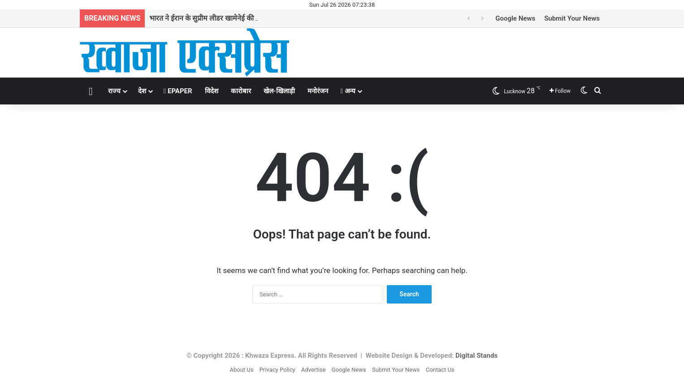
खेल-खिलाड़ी (279, 91)
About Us (241, 369)
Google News (515, 18)
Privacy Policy (277, 369)
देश (142, 91)
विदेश (211, 91)
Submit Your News (572, 18)
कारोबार (241, 91)
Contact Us (440, 369)
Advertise (313, 369)
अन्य (348, 91)
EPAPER (178, 91)
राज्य (114, 91)
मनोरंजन (317, 91)
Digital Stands (476, 355)
